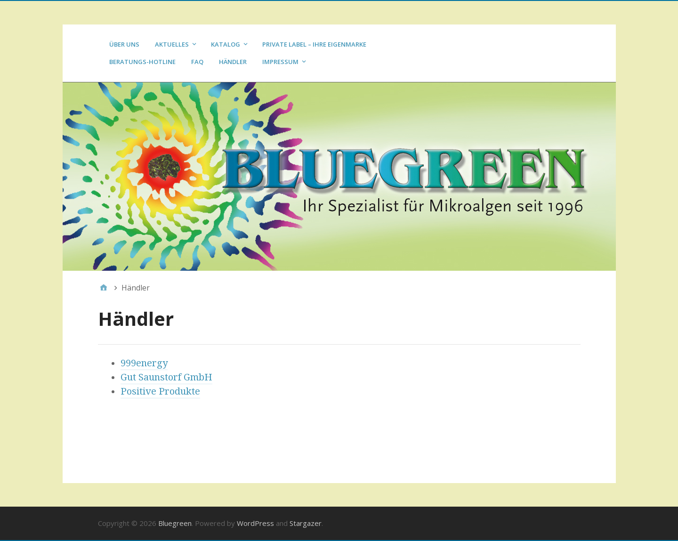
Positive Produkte (160, 391)
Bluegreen (175, 523)
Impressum (280, 61)
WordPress (255, 523)
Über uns (124, 44)
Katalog (225, 44)
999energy (144, 363)
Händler (233, 61)
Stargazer (306, 523)
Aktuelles (172, 44)
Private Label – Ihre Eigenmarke (314, 44)
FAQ (197, 61)
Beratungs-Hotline (142, 61)
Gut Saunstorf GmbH (166, 377)
